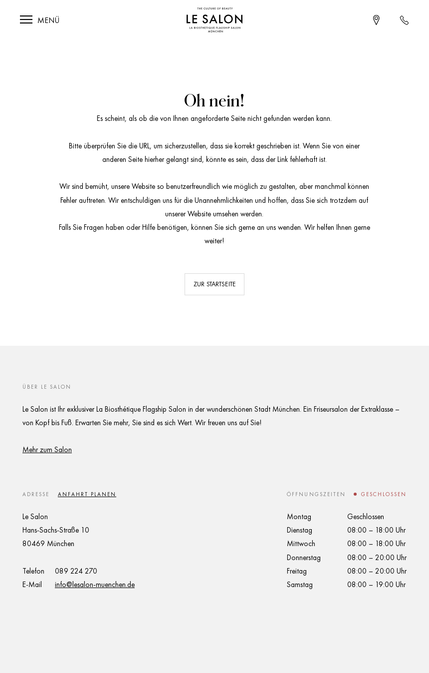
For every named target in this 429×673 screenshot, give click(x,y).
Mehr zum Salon (47, 450)
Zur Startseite (214, 284)
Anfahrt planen (87, 494)
